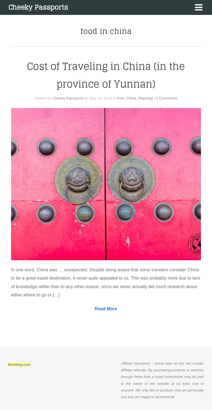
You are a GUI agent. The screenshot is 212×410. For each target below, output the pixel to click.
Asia (120, 98)
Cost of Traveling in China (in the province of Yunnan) (106, 75)
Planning (145, 98)
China (131, 98)
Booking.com (19, 364)
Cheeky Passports (38, 7)
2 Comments (166, 98)
